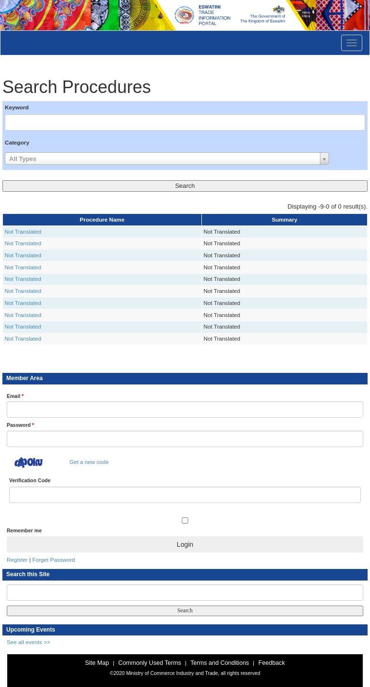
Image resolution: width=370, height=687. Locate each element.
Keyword (16, 107)
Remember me (24, 530)
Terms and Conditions (219, 663)
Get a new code (89, 462)
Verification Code (30, 480)
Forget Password (53, 559)
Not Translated (23, 231)
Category (17, 142)
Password (20, 425)
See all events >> (28, 642)
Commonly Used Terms (149, 663)
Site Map (97, 663)
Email (15, 396)
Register (17, 559)
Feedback (271, 663)
